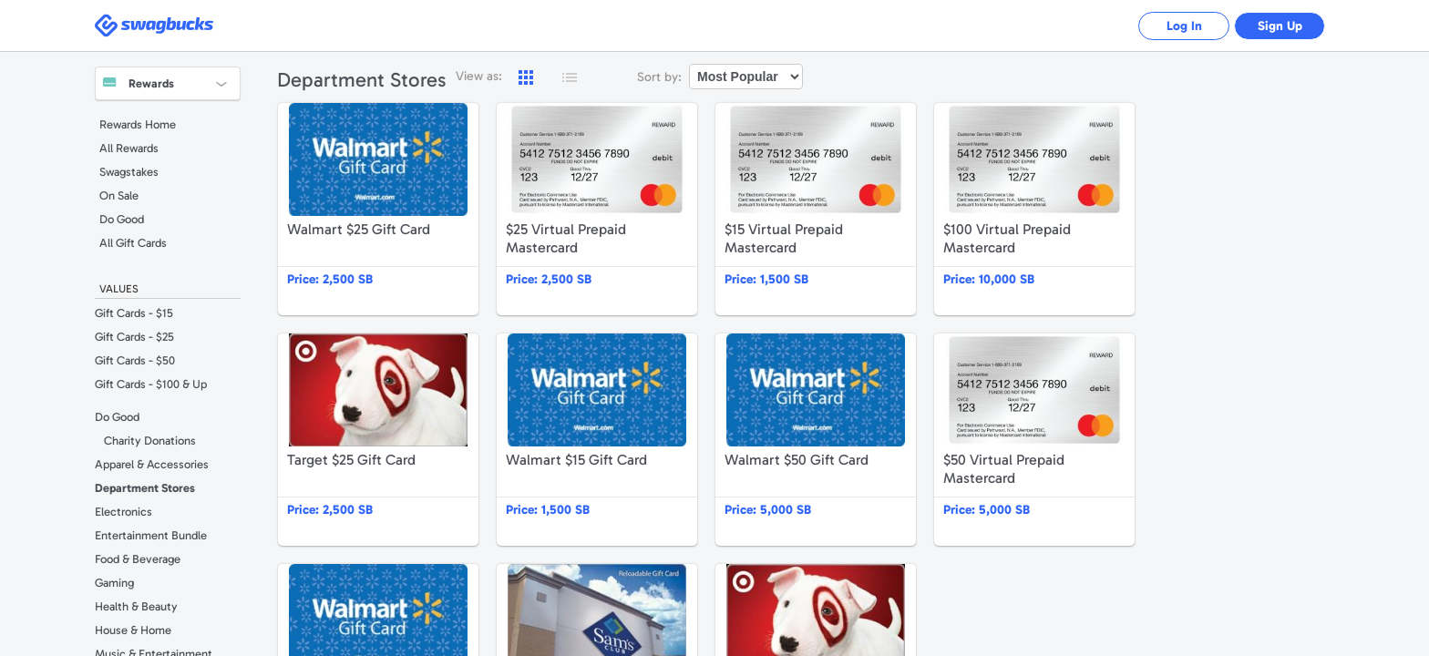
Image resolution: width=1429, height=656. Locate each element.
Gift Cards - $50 (135, 360)
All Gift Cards (133, 243)
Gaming (114, 582)
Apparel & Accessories (152, 464)
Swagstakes (129, 172)
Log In (1184, 26)
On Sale (119, 195)
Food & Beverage (137, 559)
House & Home (133, 630)
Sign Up (1280, 26)
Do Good (121, 219)
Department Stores (145, 488)
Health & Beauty (136, 606)
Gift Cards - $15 (134, 313)
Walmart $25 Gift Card (378, 209)
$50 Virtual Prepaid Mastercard (1034, 439)
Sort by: (659, 77)
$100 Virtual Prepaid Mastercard (1034, 209)
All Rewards (129, 148)
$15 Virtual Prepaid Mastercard (815, 209)
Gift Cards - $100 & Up (151, 384)
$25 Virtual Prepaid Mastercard (597, 209)
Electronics (123, 511)
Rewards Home (137, 124)
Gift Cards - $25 (134, 336)
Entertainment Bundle (151, 535)
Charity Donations (150, 440)
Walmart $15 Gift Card (597, 439)
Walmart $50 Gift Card (815, 439)
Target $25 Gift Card (378, 439)
